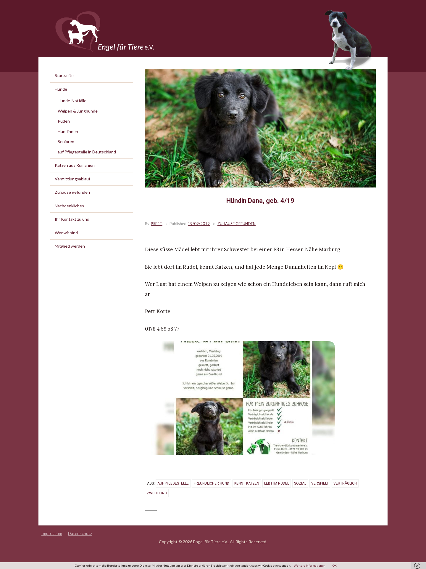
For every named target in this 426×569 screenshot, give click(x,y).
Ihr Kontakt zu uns (72, 219)
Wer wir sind (66, 232)
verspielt (319, 483)
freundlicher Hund (211, 483)
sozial (300, 483)
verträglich (345, 483)
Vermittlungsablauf (72, 178)
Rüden (64, 121)
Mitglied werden (70, 246)
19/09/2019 (199, 223)
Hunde (61, 89)
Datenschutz (80, 533)
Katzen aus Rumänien (75, 165)
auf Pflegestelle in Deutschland (87, 151)
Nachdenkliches (69, 205)
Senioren (66, 141)
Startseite (64, 75)
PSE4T (156, 223)
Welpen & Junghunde (78, 110)
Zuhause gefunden (236, 223)
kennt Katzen (246, 483)
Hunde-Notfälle (72, 100)
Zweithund (157, 493)
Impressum (51, 533)
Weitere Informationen (309, 565)
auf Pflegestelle (173, 483)
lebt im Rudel (276, 483)
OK (335, 565)
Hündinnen (68, 131)
